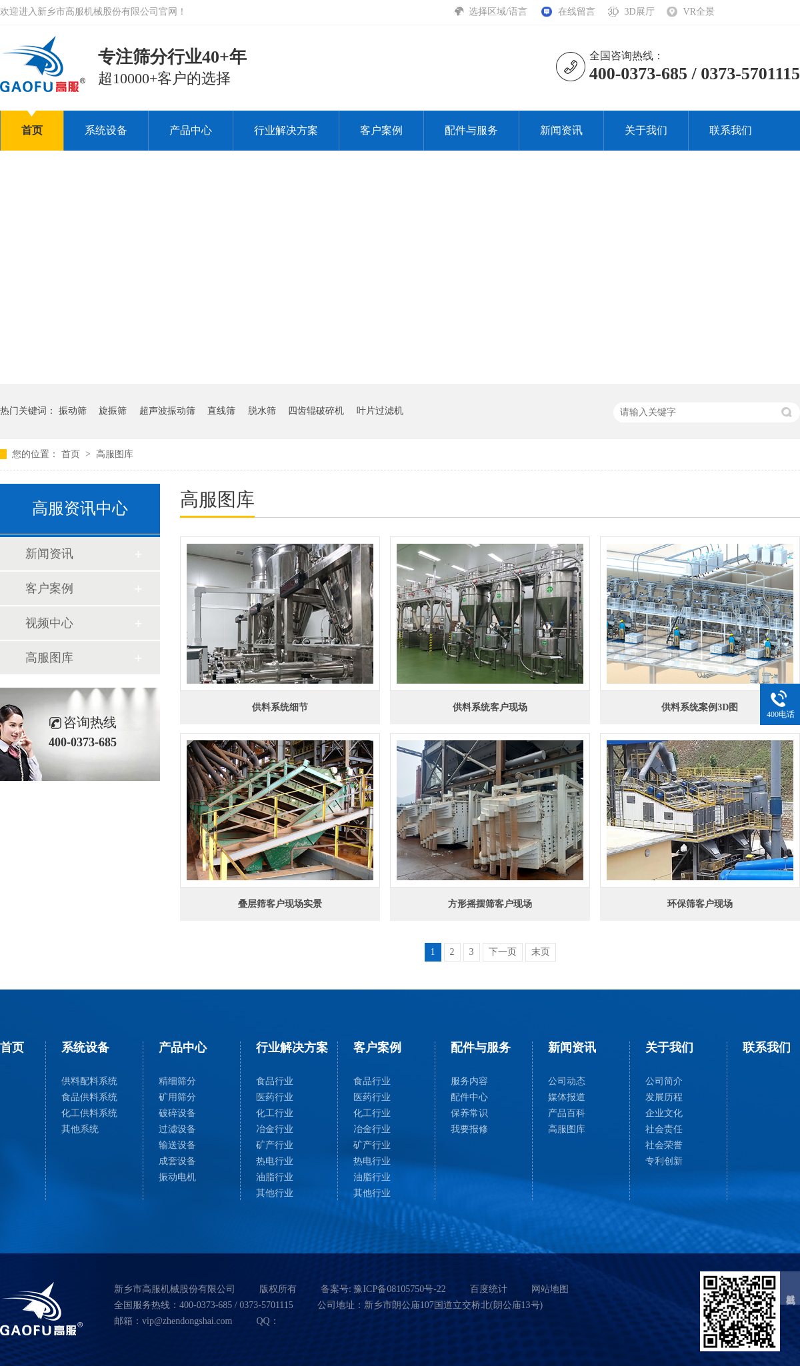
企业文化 (664, 1113)
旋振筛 (113, 411)
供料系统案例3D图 (699, 707)
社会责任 (664, 1129)
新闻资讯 (561, 130)
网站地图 (550, 1289)
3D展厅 (639, 12)
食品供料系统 (89, 1097)
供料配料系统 (89, 1081)
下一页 (503, 952)
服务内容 (469, 1081)
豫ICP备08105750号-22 (399, 1289)
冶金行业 (274, 1129)
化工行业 (274, 1113)
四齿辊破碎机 (316, 411)
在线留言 (576, 12)
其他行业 (274, 1193)
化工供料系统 (89, 1113)
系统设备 (106, 130)
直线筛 (221, 411)
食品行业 (274, 1081)
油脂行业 (274, 1177)
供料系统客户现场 (490, 707)
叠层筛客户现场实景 (280, 904)
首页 (32, 130)
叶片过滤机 (380, 411)
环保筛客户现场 (700, 904)
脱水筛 (262, 411)
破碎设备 (177, 1113)
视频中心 (49, 623)
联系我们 (730, 130)
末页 (540, 952)
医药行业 (274, 1097)
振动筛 (73, 411)
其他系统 (80, 1129)
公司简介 (664, 1081)
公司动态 (566, 1081)
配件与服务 (471, 130)
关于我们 (646, 130)
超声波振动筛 (167, 411)
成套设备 (177, 1161)
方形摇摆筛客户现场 (490, 904)
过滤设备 (177, 1129)
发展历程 (664, 1097)
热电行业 (274, 1161)
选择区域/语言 (499, 12)
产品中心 (190, 130)
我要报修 (469, 1129)
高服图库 (114, 454)
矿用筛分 (177, 1097)
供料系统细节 (280, 707)
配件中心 (469, 1097)
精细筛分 (177, 1081)
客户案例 (381, 130)
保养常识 (469, 1113)
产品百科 (566, 1113)
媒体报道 (566, 1097)
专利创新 (664, 1161)
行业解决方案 (286, 130)
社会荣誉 (664, 1145)
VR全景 (699, 12)
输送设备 (177, 1145)
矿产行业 (274, 1145)
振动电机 (177, 1177)
